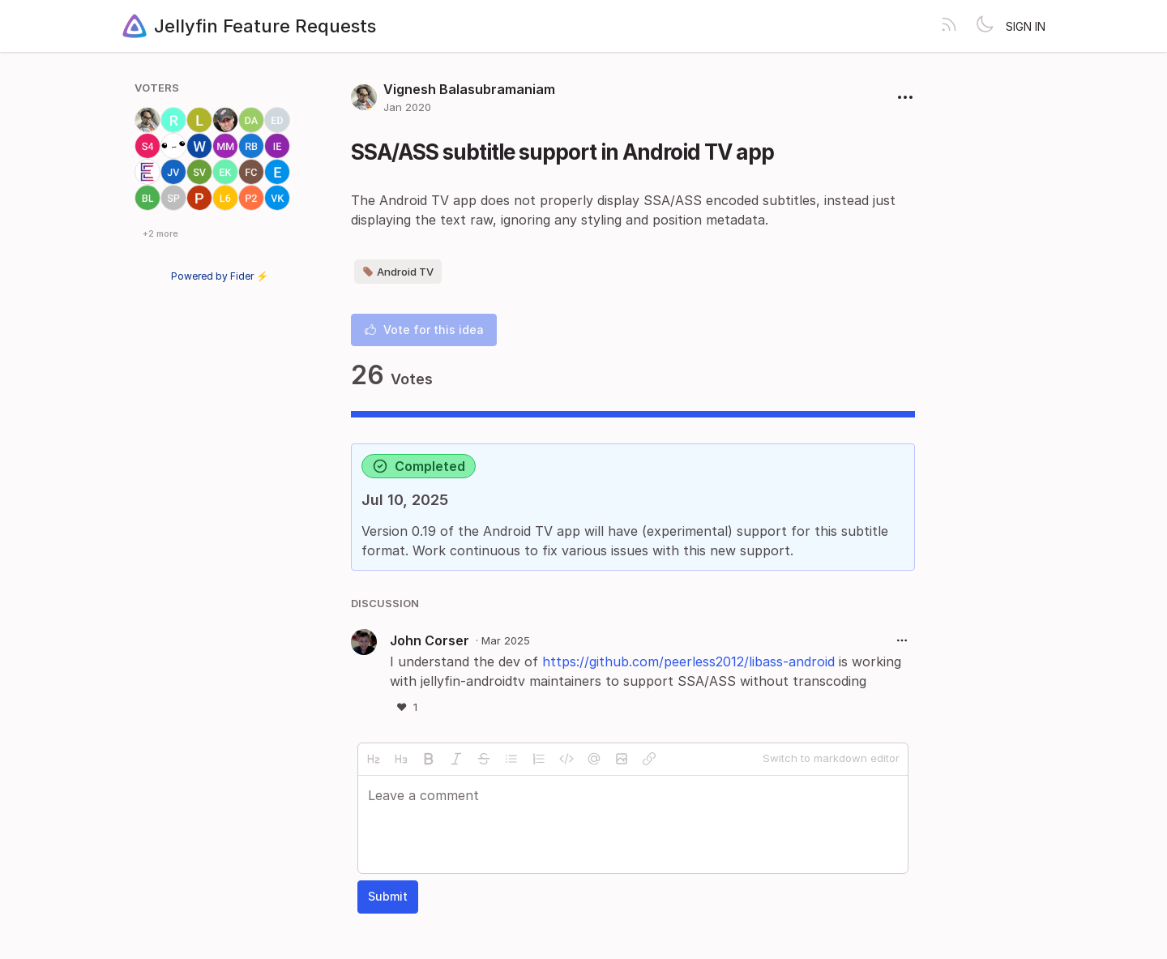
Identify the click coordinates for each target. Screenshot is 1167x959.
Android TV (398, 271)
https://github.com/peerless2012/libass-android (688, 661)
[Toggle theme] (984, 26)
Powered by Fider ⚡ (219, 276)
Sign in (1025, 26)
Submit (388, 896)
